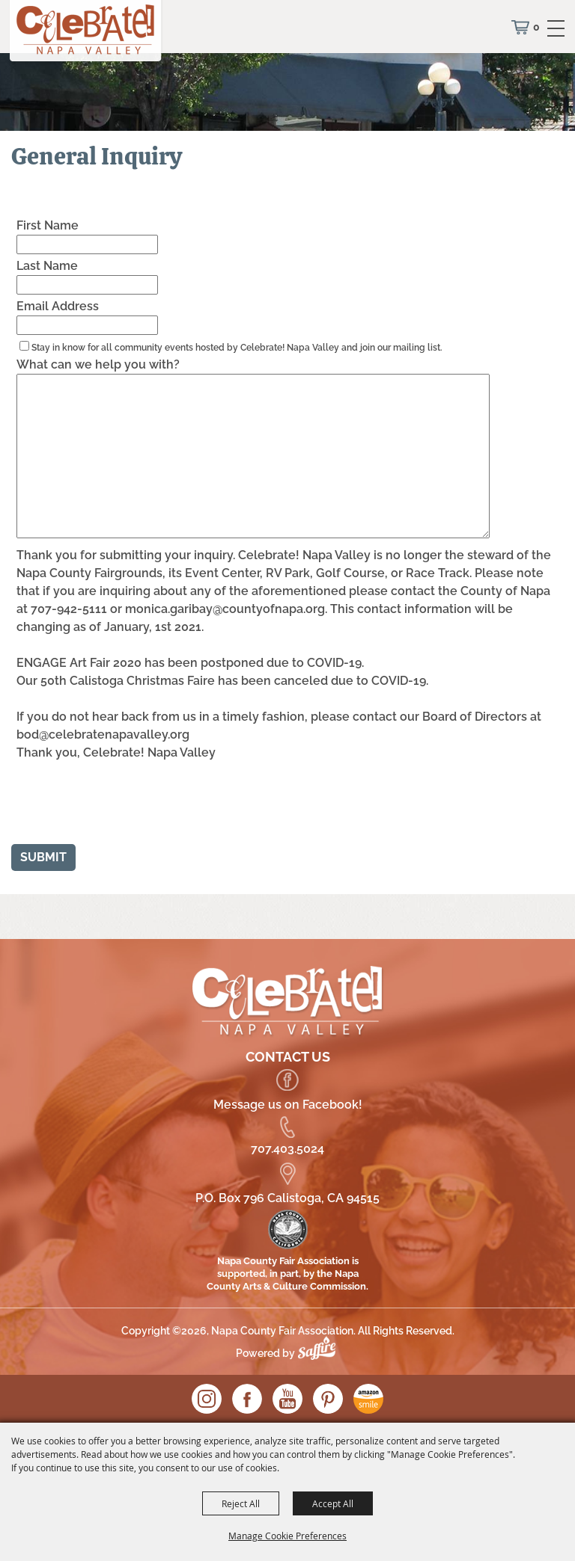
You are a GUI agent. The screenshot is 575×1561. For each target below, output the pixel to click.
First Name (47, 225)
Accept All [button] (332, 1503)
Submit (43, 857)
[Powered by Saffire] (320, 1353)
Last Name (47, 266)
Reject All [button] (241, 1503)
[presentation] (120, 806)
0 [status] (536, 27)
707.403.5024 (287, 1149)
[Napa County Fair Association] (86, 33)
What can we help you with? (98, 364)
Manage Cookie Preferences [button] (287, 1536)
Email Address (57, 306)
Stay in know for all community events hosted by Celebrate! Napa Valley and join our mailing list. (236, 347)
